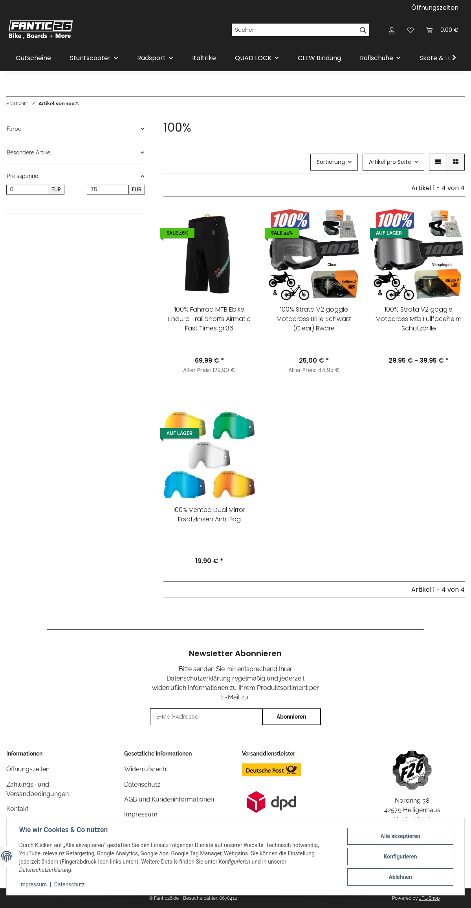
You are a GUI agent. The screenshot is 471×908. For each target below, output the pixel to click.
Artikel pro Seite (390, 162)
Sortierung (331, 162)
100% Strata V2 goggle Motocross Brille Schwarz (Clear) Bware (314, 319)
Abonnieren (291, 717)
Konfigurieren (400, 856)
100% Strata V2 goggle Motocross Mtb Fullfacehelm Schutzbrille (419, 319)
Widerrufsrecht (146, 769)
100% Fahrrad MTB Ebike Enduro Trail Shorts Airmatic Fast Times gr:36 (209, 319)
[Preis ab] (27, 190)
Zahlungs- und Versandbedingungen (37, 789)
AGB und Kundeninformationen (169, 799)
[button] (391, 30)
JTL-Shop (429, 898)
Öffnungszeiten (434, 7)
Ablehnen (400, 877)
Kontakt (17, 809)
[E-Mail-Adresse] (206, 716)
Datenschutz (69, 884)
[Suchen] (294, 30)
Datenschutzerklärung (199, 678)
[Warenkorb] (442, 30)
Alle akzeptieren (400, 836)
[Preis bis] (108, 190)
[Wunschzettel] (410, 30)
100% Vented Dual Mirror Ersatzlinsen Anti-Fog (209, 514)
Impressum (33, 884)
